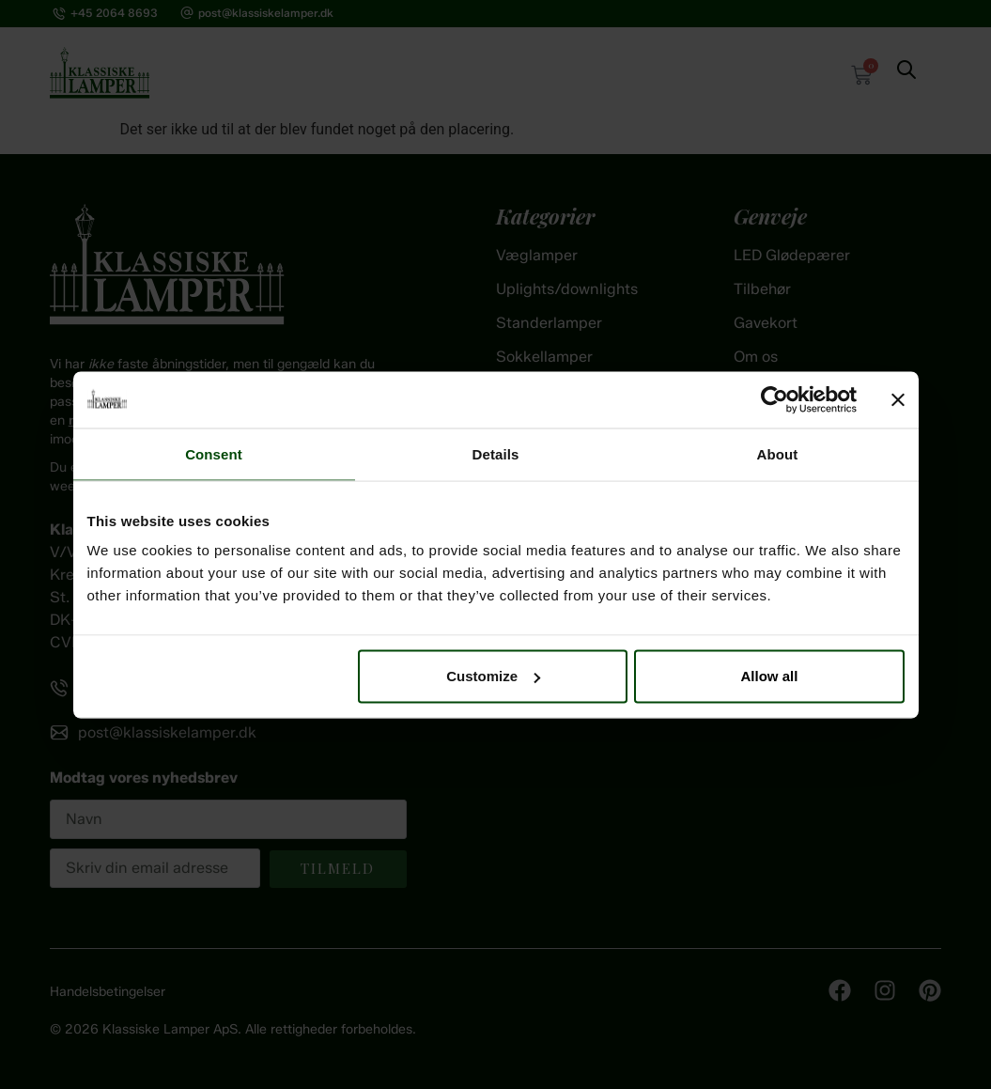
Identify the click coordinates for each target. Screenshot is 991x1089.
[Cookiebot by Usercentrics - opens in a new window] (774, 399)
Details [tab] (495, 453)
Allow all (769, 676)
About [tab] (777, 453)
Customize (493, 676)
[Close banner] (898, 399)
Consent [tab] (213, 453)
